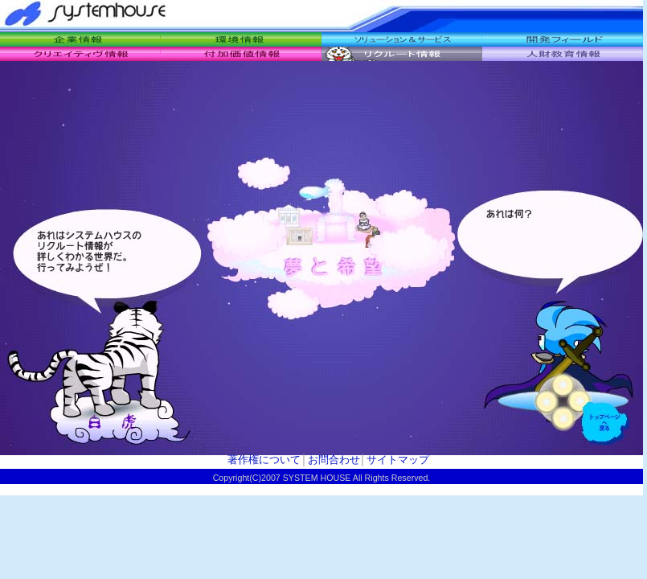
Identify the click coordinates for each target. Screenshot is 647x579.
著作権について (264, 460)
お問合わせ (334, 460)
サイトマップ (397, 460)
